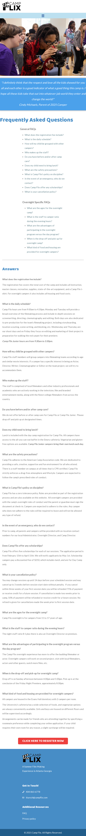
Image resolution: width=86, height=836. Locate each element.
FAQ (24, 813)
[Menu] (43, 15)
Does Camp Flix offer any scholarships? (44, 187)
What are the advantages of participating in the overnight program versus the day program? (43, 230)
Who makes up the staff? (37, 152)
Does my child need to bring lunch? (41, 165)
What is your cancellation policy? (40, 191)
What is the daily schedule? (38, 139)
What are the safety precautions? (41, 170)
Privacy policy (29, 818)
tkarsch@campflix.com (36, 797)
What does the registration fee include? (44, 135)
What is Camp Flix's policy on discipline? (44, 174)
